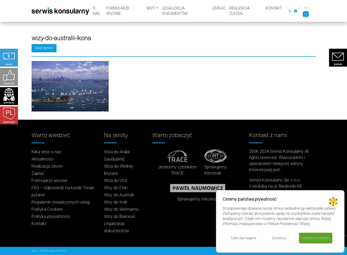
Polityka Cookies (47, 209)
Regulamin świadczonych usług (61, 202)
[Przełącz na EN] (306, 8)
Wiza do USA (115, 180)
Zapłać (218, 8)
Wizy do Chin (116, 187)
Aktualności (42, 159)
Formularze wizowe (117, 11)
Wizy (150, 8)
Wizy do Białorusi (119, 216)
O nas (96, 11)
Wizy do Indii (115, 202)
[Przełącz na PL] (306, 14)
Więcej (305, 223)
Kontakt (274, 8)
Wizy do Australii (119, 194)
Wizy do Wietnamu (121, 209)
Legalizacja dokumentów (175, 11)
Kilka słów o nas (46, 151)
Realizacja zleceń (239, 11)
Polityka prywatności (51, 216)
